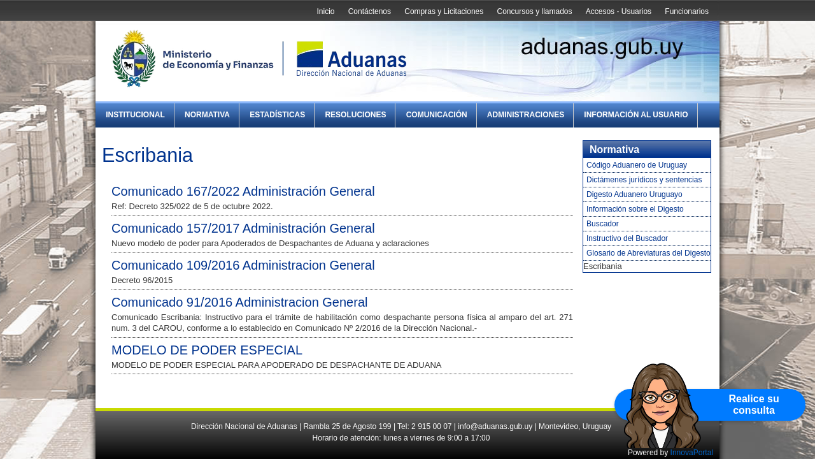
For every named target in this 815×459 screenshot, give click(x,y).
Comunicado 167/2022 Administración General (243, 191)
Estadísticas (277, 114)
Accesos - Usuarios (618, 11)
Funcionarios (687, 11)
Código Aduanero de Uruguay (636, 165)
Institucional (135, 114)
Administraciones (525, 114)
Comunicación (436, 114)
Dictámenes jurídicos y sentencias (644, 179)
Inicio (325, 11)
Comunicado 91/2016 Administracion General (239, 302)
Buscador (602, 223)
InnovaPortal (691, 452)
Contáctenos (369, 11)
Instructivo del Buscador (627, 238)
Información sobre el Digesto (635, 209)
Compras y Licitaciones (443, 11)
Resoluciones (355, 114)
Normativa (207, 114)
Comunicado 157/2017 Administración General (243, 228)
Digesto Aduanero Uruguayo (634, 194)
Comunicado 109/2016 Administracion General (243, 265)
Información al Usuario (636, 114)
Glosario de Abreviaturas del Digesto (648, 253)
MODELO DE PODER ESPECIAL (206, 350)
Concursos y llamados (534, 11)
